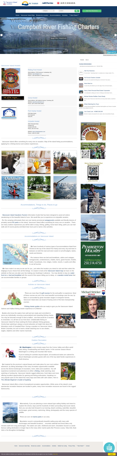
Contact (88, 445)
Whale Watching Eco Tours (91, 104)
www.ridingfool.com (37, 74)
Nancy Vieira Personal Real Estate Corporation (97, 90)
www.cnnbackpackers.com (38, 131)
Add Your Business (92, 11)
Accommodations (55, 15)
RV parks (15, 222)
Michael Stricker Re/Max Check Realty (94, 96)
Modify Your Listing (62, 445)
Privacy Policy (71, 445)
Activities (65, 15)
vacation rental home (65, 275)
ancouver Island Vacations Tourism (15, 215)
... (102, 66)
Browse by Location (42, 15)
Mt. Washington (25, 347)
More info (55, 454)
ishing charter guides (32, 306)
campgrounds (49, 220)
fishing (37, 371)
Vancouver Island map (55, 271)
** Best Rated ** (74, 15)
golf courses (45, 293)
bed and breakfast (15, 275)
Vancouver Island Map (28, 15)
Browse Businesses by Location (110, 55)
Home (17, 15)
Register (82, 59)
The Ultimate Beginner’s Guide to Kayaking (16, 380)
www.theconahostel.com (38, 102)
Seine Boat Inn (88, 83)
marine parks (37, 417)
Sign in (87, 59)
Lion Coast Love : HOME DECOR (93, 111)
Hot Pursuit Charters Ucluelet (92, 77)
